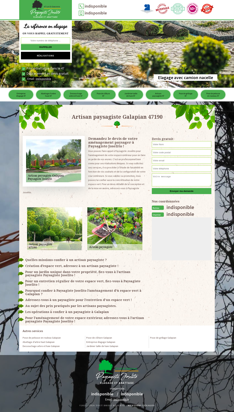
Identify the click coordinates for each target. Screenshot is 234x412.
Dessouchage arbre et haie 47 (76, 94)
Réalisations (45, 55)
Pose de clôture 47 (103, 94)
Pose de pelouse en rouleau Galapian (42, 337)
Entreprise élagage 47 (21, 94)
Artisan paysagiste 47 (158, 94)
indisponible (96, 6)
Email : (39, 79)
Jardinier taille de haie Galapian (102, 346)
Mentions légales (141, 405)
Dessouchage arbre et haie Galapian (41, 346)
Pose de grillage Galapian (163, 337)
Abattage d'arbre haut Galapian (39, 342)
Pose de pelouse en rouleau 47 (213, 94)
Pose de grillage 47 (185, 94)
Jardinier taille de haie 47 (130, 94)
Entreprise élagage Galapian (100, 342)
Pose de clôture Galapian (99, 337)
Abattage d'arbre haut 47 (48, 94)
